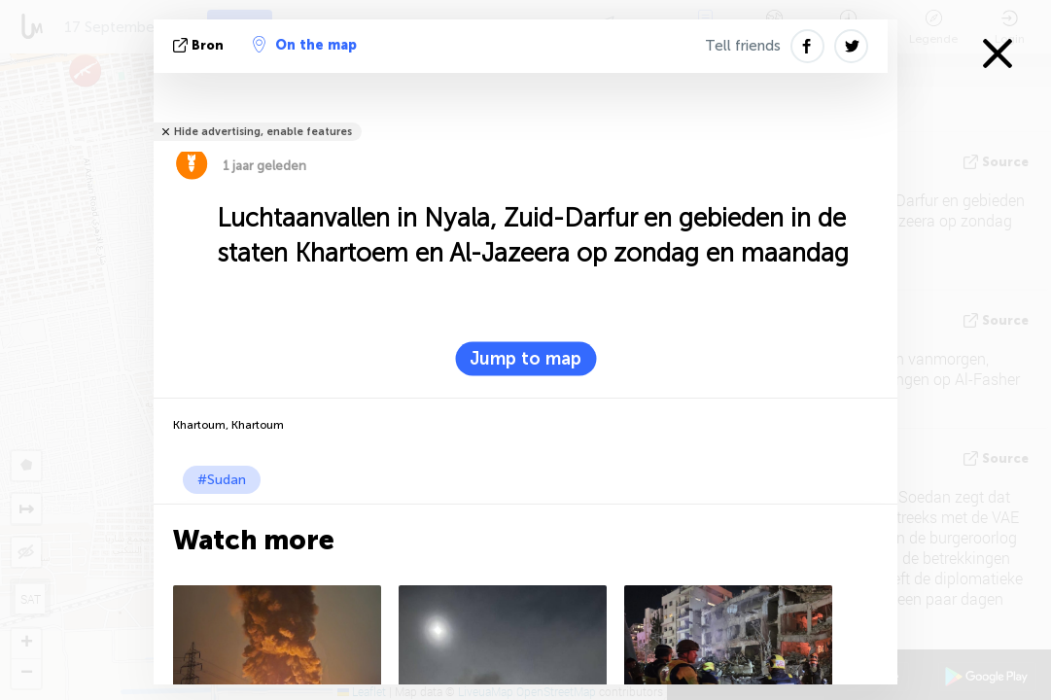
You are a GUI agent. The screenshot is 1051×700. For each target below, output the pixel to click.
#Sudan (221, 480)
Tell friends (743, 45)
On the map (305, 44)
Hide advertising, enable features (263, 131)
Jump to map (525, 358)
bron (200, 45)
